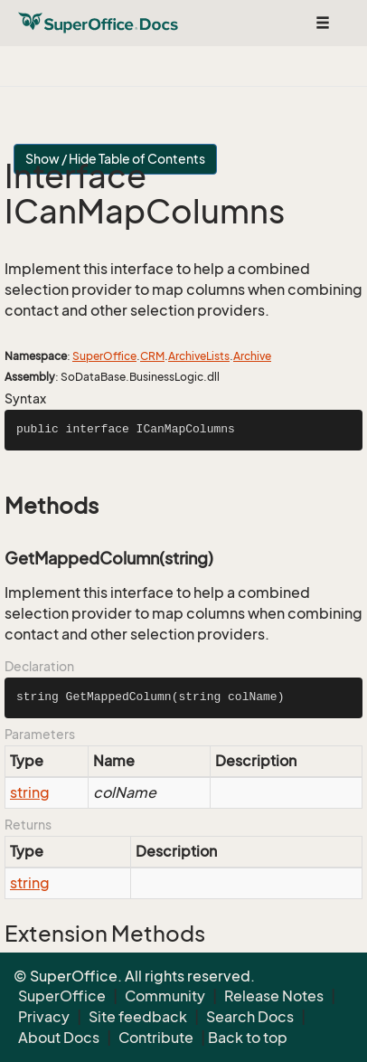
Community (165, 996)
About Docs (58, 1038)
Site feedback (138, 1017)
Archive (252, 356)
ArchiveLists (199, 356)
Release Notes (274, 996)
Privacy (44, 1017)
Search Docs (250, 1017)
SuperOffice (104, 356)
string (30, 792)
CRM (152, 356)
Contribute (155, 1038)
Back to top (247, 1038)
